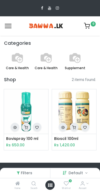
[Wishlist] (66, 184)
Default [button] (76, 173)
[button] (15, 127)
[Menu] (8, 26)
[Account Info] (82, 184)
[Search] (33, 184)
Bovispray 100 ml (22, 138)
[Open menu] (50, 185)
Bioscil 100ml (66, 138)
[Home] (17, 184)
